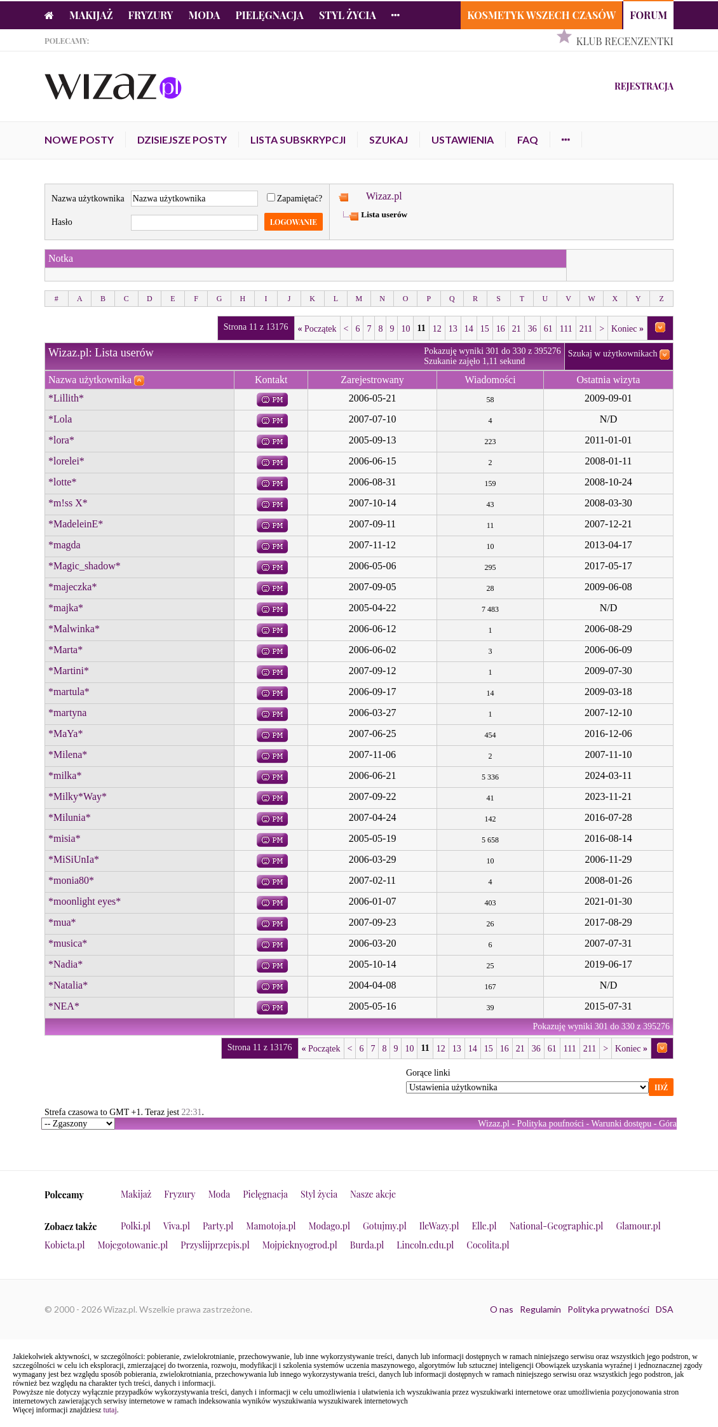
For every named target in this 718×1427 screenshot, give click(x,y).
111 (566, 329)
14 (468, 329)
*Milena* (67, 754)
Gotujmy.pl (385, 1226)
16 (500, 329)
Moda (204, 15)
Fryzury (150, 15)
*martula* (69, 691)
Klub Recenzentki (625, 41)
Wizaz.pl (384, 196)
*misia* (64, 838)
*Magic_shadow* (84, 565)
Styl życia (347, 15)
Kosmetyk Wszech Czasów (541, 15)
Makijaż (91, 15)
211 (585, 329)
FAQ (527, 139)
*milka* (64, 775)
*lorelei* (66, 461)
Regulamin (540, 1309)
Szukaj (388, 139)
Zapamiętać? (295, 198)
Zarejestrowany (372, 379)
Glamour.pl (638, 1226)
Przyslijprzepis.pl (214, 1245)
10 (405, 329)
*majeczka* (72, 586)
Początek (317, 329)
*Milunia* (69, 817)
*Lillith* (66, 398)
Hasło (61, 222)
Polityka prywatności (608, 1309)
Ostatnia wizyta (608, 379)
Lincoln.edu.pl (425, 1245)
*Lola (60, 419)
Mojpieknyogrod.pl (299, 1245)
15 (484, 329)
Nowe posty (79, 139)
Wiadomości (489, 379)
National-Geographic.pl (557, 1226)
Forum (648, 15)
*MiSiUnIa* (73, 859)
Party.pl (218, 1226)
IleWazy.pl (439, 1226)
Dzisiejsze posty (182, 139)
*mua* (62, 922)
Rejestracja (644, 86)
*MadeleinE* (75, 523)
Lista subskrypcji (298, 139)
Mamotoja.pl (270, 1226)
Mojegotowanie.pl (133, 1245)
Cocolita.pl (487, 1245)
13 (453, 329)
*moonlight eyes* (84, 901)
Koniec (627, 329)
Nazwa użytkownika (88, 198)
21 (516, 329)
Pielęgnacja (269, 15)
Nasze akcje (373, 1194)
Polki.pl (136, 1226)
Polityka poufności (550, 1123)
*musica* (67, 943)
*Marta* (65, 649)
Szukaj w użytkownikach (613, 353)
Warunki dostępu (621, 1123)
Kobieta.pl (64, 1245)
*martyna (67, 712)
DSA (665, 1309)
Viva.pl (176, 1226)
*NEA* (63, 1006)
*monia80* (71, 880)
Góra (668, 1123)
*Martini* (68, 670)
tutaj (109, 1409)
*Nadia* (65, 964)
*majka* (65, 607)
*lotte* (62, 482)
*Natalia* (68, 985)
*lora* (61, 440)
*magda (64, 544)
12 (437, 329)
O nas (501, 1309)
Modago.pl (329, 1226)
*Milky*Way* (77, 796)
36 (532, 329)
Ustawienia (462, 139)
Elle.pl (483, 1226)
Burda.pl (367, 1245)
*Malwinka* (74, 628)
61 (548, 329)
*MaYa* (65, 733)
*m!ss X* (68, 502)
